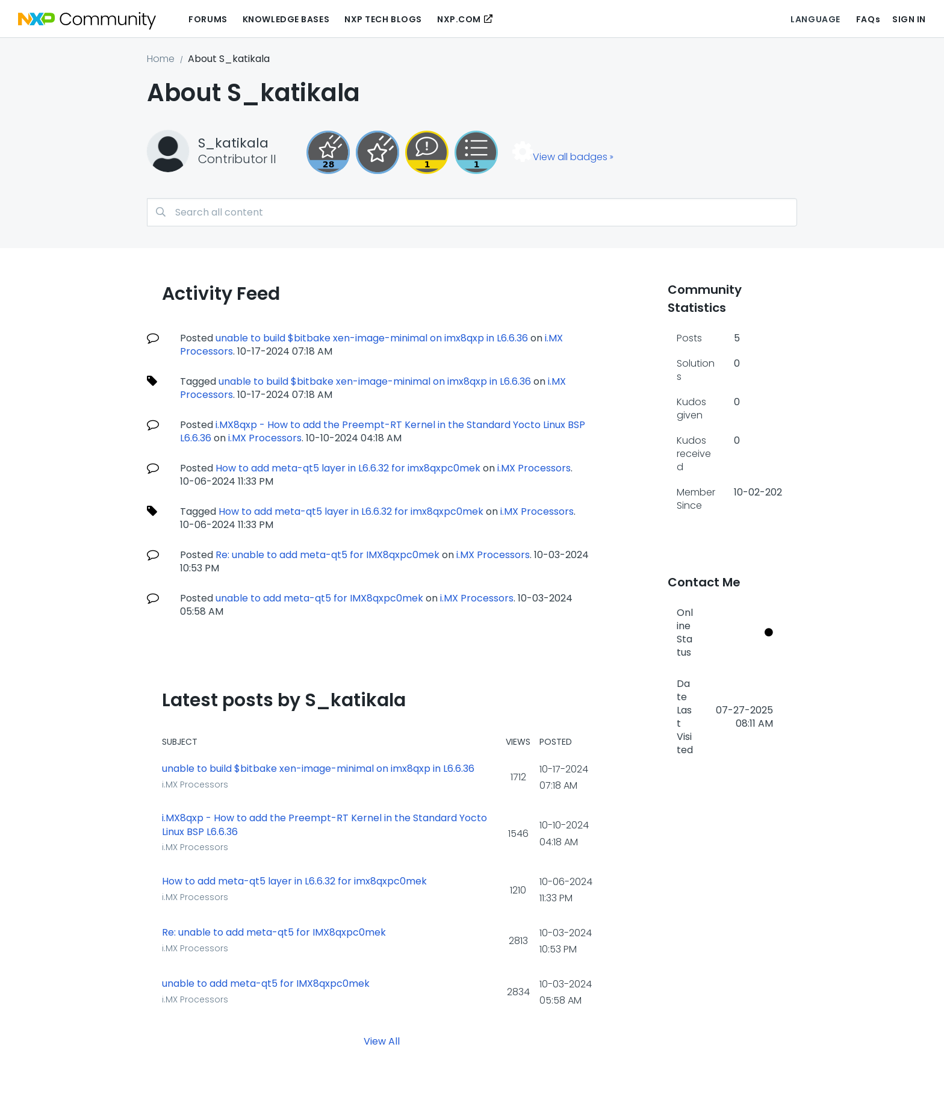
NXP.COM (459, 19)
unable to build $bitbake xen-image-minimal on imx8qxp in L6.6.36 (372, 338)
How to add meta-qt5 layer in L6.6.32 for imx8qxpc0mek (348, 468)
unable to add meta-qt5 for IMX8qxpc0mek (319, 598)
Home (161, 59)
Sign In (909, 19)
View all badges (570, 157)
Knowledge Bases (286, 19)
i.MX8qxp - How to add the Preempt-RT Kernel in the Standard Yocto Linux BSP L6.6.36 (324, 825)
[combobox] (472, 212)
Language (815, 19)
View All (382, 1041)
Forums (207, 19)
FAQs (868, 19)
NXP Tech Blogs (383, 19)
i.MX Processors (265, 438)
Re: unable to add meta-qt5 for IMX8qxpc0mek (327, 555)
